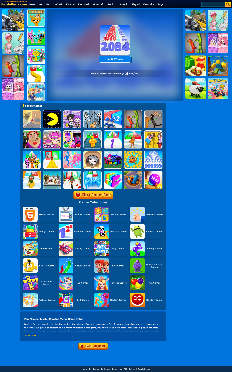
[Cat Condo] (92, 152)
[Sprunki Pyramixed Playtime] (113, 152)
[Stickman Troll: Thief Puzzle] (92, 111)
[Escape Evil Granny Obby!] (32, 131)
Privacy (132, 369)
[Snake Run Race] (113, 131)
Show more (30, 335)
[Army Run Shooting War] (113, 111)
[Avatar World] (52, 131)
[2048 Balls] (153, 172)
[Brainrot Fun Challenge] (32, 172)
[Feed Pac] (52, 111)
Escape (70, 4)
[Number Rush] (153, 152)
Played (136, 4)
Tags (160, 4)
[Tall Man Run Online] (92, 131)
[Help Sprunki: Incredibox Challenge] (36, 10)
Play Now (115, 59)
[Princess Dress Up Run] (52, 152)
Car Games (105, 369)
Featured (83, 4)
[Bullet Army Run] (36, 66)
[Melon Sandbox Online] (133, 111)
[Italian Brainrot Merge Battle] (52, 172)
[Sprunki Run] (32, 152)
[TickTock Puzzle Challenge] (32, 111)
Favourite (148, 4)
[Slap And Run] (72, 152)
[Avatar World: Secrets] (72, 111)
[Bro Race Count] (92, 172)
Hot (40, 4)
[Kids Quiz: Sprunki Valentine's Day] (36, 47)
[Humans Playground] (153, 111)
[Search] (212, 4)
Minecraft (98, 4)
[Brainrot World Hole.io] (133, 172)
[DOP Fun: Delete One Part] (153, 131)
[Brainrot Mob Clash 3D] (133, 131)
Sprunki (123, 4)
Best (49, 4)
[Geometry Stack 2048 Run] (113, 172)
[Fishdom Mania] (133, 152)
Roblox (111, 4)
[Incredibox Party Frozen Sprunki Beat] (36, 29)
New (32, 4)
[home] (14, 4)
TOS (125, 369)
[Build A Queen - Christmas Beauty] (72, 172)
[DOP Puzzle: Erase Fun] (36, 84)
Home (84, 369)
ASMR (59, 4)
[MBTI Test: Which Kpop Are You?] (72, 131)
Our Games (94, 369)
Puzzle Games (144, 369)
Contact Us (117, 369)
